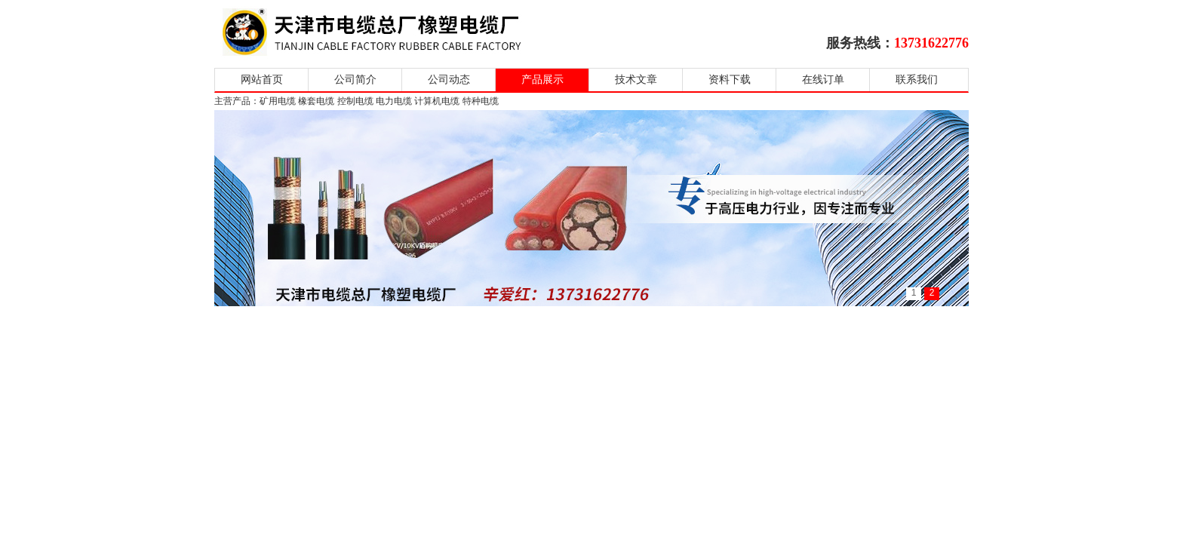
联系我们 (917, 79)
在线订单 (823, 79)
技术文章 (636, 79)
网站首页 (262, 79)
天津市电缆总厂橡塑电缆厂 (389, 32)
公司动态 (449, 79)
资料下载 (729, 79)
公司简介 (355, 79)
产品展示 (542, 79)
